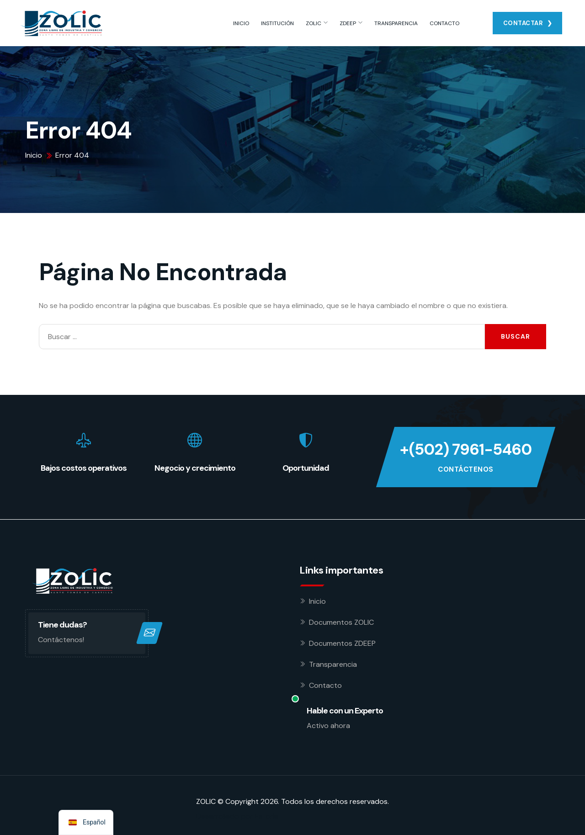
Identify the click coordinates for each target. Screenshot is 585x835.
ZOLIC (313, 23)
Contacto (325, 685)
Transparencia (333, 664)
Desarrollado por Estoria (237, 816)
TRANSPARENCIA (396, 23)
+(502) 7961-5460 (466, 449)
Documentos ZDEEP (342, 643)
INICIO (241, 23)
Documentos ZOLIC (341, 622)
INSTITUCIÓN (277, 23)
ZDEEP (348, 23)
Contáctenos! (61, 639)
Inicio (317, 601)
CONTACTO (444, 23)
